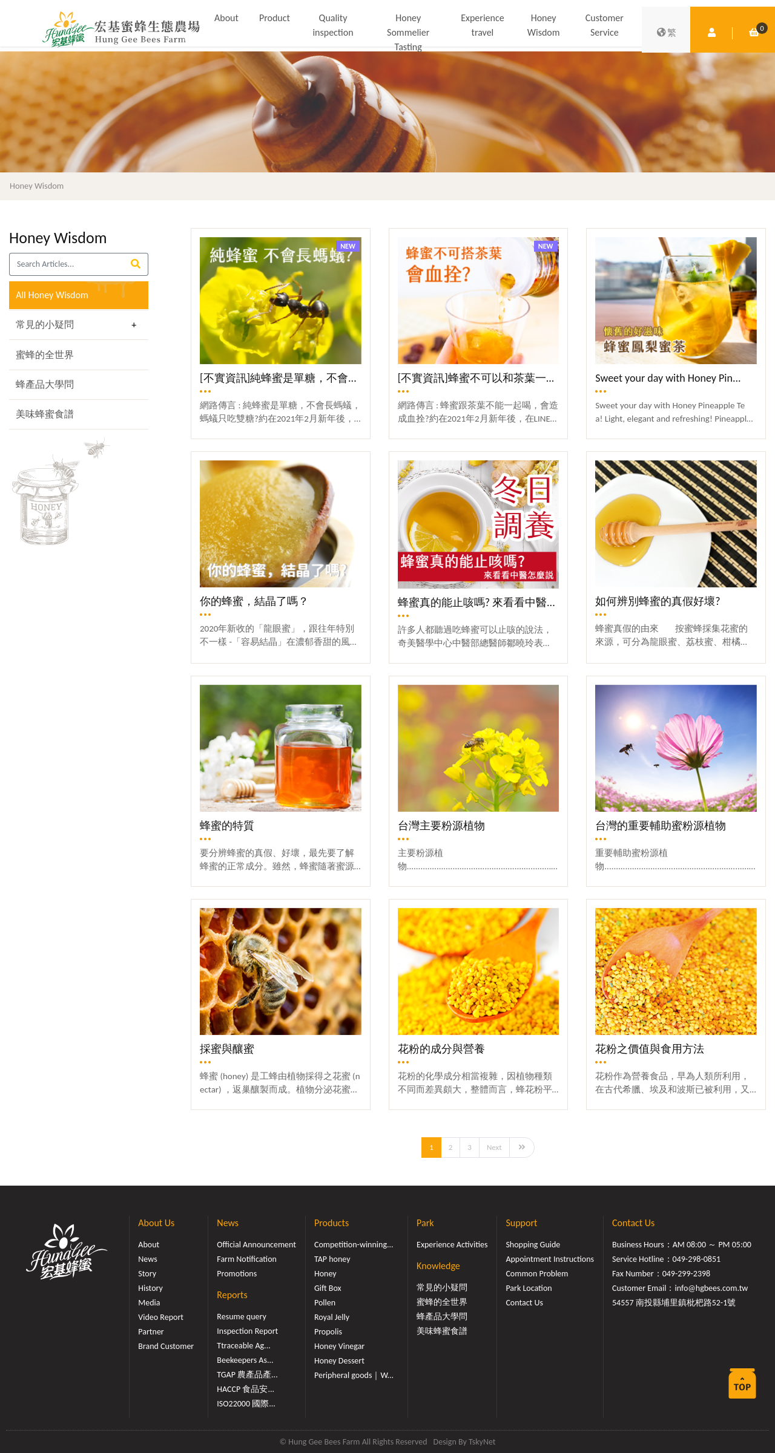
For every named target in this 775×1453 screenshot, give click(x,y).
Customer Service (604, 25)
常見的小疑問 (45, 324)
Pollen (324, 1303)
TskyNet (482, 1442)
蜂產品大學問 (45, 384)
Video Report (160, 1317)
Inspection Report (247, 1331)
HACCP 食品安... (245, 1389)
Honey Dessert (339, 1361)
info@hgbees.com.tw (711, 1288)
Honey (325, 1274)
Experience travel (482, 25)
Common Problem (537, 1274)
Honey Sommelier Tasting (408, 32)
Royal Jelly (331, 1317)
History (150, 1288)
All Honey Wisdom (52, 295)
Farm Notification (247, 1259)
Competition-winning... (354, 1244)
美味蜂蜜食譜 (45, 414)
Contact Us (524, 1303)
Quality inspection (332, 25)
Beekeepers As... (245, 1360)
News (147, 1259)
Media (149, 1303)
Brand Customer (166, 1346)
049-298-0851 (697, 1259)
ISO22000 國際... (246, 1404)
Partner (150, 1332)
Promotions (237, 1274)
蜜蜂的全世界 (45, 355)
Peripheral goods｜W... (354, 1375)
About (226, 18)
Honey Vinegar (339, 1346)
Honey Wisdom (543, 25)
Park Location (529, 1288)
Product (274, 18)
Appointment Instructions (550, 1259)
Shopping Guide (533, 1244)
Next (494, 1147)
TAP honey (332, 1259)
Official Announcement (256, 1244)
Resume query (241, 1316)
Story (147, 1274)
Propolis (328, 1332)
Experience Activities (452, 1244)
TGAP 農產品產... (247, 1375)
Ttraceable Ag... (243, 1345)
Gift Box (327, 1288)
